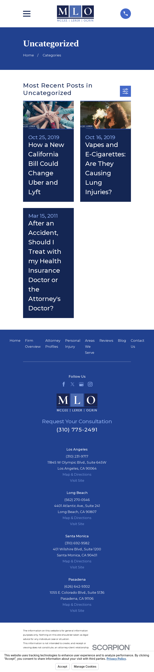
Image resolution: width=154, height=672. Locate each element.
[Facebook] (63, 384)
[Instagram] (90, 384)
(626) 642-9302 (77, 586)
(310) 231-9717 (77, 456)
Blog (122, 341)
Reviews (106, 341)
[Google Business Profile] (81, 384)
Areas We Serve (90, 347)
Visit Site (77, 480)
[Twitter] (72, 384)
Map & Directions (77, 474)
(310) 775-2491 (77, 429)
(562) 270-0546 (77, 500)
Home (15, 341)
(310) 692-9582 (77, 543)
